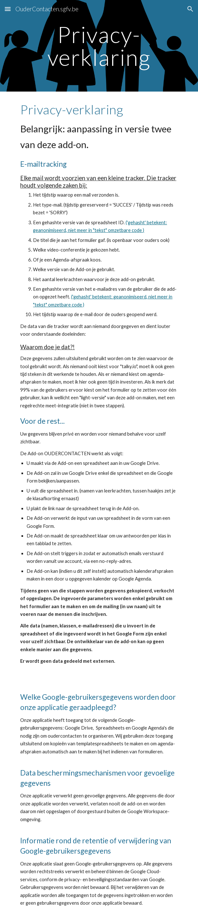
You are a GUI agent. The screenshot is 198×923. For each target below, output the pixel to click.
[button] (7, 9)
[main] (99, 46)
